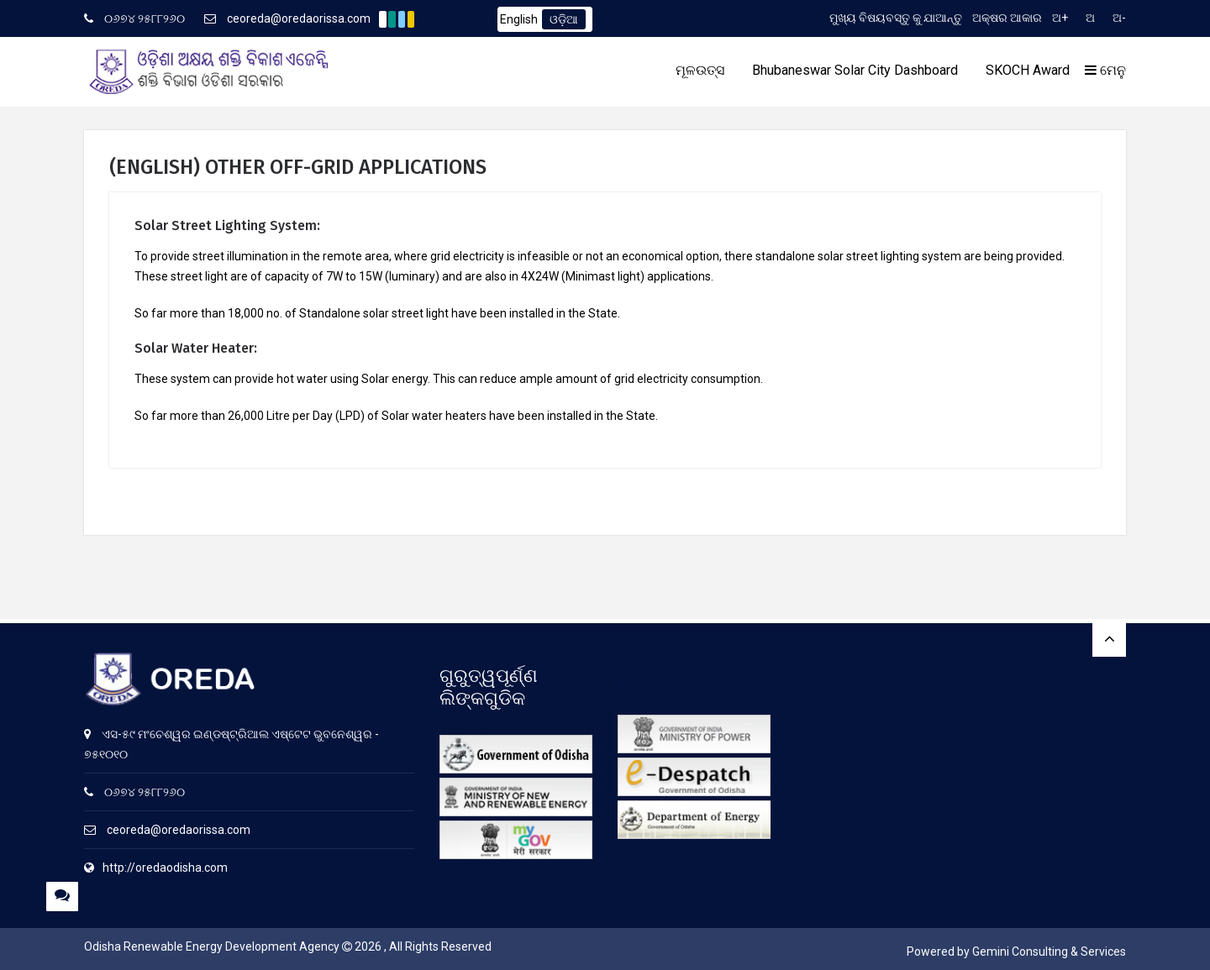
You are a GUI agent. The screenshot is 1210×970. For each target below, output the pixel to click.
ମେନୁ (1105, 70)
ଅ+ (1060, 17)
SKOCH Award (1028, 70)
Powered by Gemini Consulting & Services (1016, 951)
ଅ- (1119, 17)
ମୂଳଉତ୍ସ (700, 70)
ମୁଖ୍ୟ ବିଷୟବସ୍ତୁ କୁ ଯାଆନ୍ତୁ (895, 17)
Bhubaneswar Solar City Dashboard (855, 70)
